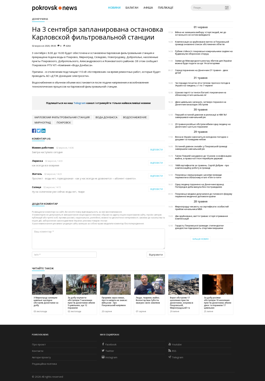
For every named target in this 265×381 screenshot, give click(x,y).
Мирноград (42, 122)
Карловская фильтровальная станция (62, 117)
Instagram (109, 357)
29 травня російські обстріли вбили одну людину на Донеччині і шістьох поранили (203, 125)
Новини (114, 7)
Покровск (64, 122)
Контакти (37, 351)
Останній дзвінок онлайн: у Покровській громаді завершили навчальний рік (201, 147)
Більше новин (201, 239)
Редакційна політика (44, 363)
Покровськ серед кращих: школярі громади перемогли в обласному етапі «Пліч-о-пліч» (198, 176)
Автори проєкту (41, 357)
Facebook (109, 344)
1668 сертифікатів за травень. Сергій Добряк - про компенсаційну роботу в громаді (202, 166)
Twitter (108, 351)
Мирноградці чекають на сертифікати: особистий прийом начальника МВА (202, 207)
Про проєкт (39, 344)
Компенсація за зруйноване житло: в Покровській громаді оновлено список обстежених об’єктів (202, 43)
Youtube (175, 344)
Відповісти (156, 149)
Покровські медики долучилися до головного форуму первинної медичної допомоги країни (203, 195)
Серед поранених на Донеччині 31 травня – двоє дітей (201, 71)
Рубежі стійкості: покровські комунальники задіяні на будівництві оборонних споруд (204, 52)
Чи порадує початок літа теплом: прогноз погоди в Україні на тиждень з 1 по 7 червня (202, 84)
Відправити (156, 254)
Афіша (148, 7)
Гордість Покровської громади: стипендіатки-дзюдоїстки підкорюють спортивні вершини (199, 226)
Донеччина (40, 19)
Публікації (165, 7)
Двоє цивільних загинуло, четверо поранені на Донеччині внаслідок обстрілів (200, 103)
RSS (172, 351)
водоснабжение (135, 117)
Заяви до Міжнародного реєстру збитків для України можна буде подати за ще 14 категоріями (203, 62)
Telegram (80, 103)
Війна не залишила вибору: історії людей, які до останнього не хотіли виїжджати (200, 33)
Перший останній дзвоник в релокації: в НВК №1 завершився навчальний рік (201, 116)
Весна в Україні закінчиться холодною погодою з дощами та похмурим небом (201, 138)
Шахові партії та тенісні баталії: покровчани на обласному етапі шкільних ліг (200, 93)
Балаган (132, 7)
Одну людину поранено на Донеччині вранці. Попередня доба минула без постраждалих (199, 185)
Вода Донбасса (106, 117)
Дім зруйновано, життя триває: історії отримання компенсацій (201, 217)
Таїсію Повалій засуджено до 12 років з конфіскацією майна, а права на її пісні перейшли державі (203, 157)
